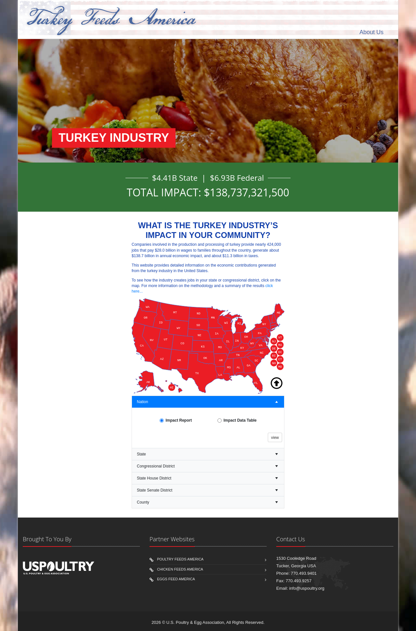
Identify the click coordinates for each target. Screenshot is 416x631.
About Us (371, 32)
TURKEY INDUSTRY (113, 138)
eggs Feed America (176, 579)
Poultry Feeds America (180, 559)
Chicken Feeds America (180, 569)
